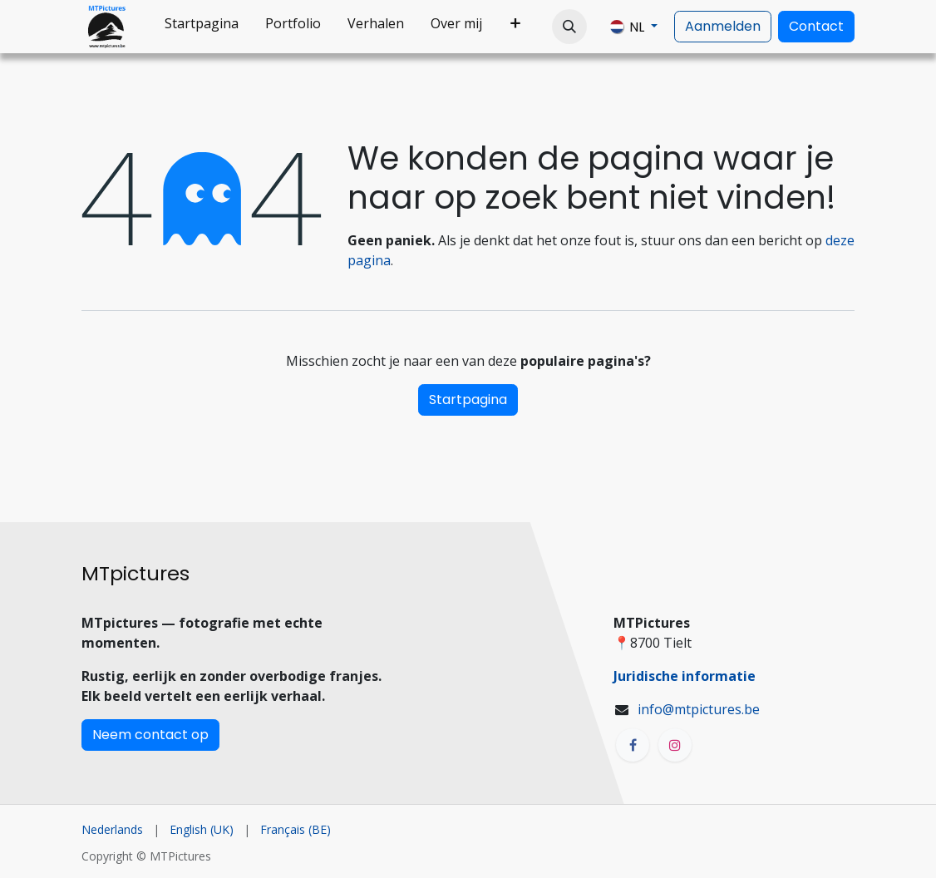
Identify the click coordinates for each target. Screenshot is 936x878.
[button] (569, 26)
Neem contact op (150, 734)
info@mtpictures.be (699, 709)
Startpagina (468, 399)
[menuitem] (201, 26)
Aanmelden (723, 26)
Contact (816, 26)
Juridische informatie (684, 676)
